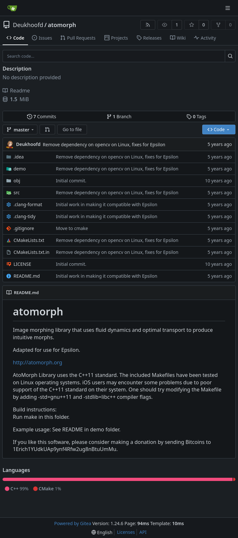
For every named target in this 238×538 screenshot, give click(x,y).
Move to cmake (72, 228)
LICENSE (22, 264)
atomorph (62, 25)
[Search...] (230, 56)
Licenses (126, 532)
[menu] (101, 532)
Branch (119, 116)
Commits (41, 116)
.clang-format (28, 204)
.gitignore (24, 228)
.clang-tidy (24, 216)
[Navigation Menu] (228, 8)
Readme (16, 90)
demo (20, 169)
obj (17, 181)
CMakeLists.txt (29, 240)
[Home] (12, 8)
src (17, 192)
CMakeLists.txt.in (31, 252)
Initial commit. (71, 181)
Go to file (71, 129)
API (143, 532)
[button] (47, 129)
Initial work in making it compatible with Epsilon (106, 204)
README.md (27, 276)
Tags (196, 116)
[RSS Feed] (147, 25)
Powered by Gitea (72, 523)
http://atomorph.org (37, 362)
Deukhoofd (28, 25)
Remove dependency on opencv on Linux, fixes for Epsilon (104, 144)
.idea (19, 157)
